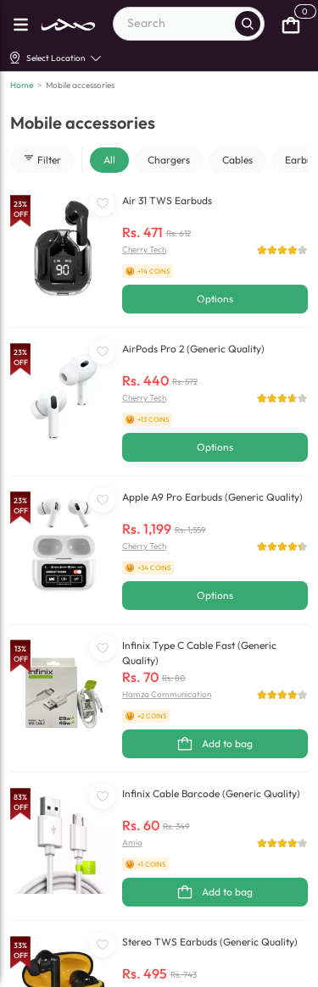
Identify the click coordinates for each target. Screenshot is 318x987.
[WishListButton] (102, 203)
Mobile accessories (80, 85)
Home (21, 85)
